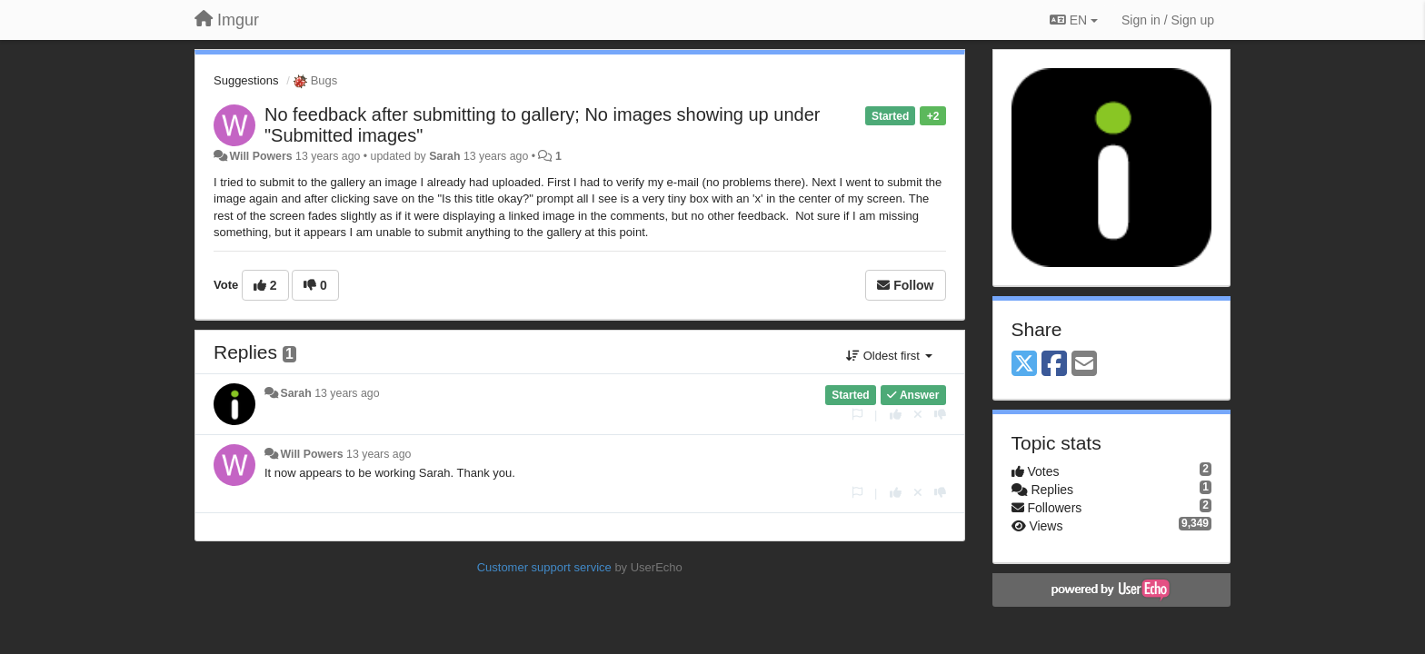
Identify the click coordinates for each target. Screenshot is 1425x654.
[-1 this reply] (940, 414)
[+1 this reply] (896, 414)
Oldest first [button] (889, 355)
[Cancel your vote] (917, 414)
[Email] (1084, 365)
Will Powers (260, 156)
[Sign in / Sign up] (1167, 20)
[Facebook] (1054, 365)
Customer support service (544, 567)
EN (1074, 20)
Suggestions (246, 80)
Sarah (444, 156)
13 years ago (346, 393)
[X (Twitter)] (1024, 365)
